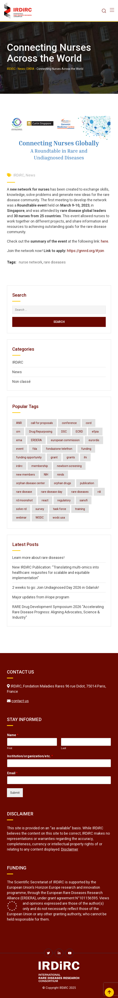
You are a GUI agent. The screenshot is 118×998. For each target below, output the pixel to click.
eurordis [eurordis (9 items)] (94, 440)
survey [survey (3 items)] (40, 509)
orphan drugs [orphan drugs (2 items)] (62, 483)
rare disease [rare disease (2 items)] (24, 491)
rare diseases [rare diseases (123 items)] (80, 491)
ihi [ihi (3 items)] (85, 457)
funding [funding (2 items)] (86, 448)
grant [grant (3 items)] (54, 457)
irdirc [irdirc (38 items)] (19, 466)
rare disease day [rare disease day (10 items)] (51, 491)
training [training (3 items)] (80, 509)
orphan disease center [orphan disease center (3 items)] (30, 483)
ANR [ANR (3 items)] (19, 423)
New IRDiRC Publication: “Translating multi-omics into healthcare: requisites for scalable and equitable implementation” (55, 572)
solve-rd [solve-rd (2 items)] (21, 509)
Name (12, 735)
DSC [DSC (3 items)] (64, 431)
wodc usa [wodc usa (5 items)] (59, 517)
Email (12, 773)
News (30, 175)
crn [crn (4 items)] (18, 431)
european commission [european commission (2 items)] (65, 440)
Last (63, 748)
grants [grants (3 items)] (71, 457)
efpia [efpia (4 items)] (95, 431)
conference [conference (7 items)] (69, 423)
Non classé (21, 381)
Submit (15, 793)
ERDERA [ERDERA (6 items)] (36, 440)
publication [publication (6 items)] (87, 483)
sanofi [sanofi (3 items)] (84, 500)
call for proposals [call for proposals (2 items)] (42, 423)
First (9, 748)
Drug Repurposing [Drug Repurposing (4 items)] (40, 431)
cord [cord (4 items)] (88, 423)
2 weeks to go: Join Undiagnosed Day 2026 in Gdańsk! (55, 587)
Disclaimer (69, 849)
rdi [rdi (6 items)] (99, 491)
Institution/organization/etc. (30, 756)
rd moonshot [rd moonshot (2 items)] (24, 500)
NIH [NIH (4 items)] (46, 474)
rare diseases (55, 262)
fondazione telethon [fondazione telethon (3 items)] (59, 448)
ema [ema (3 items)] (19, 440)
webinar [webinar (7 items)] (21, 517)
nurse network (30, 262)
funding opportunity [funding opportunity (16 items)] (29, 457)
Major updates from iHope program (40, 597)
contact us (20, 701)
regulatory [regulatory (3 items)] (64, 500)
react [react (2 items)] (45, 500)
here (104, 241)
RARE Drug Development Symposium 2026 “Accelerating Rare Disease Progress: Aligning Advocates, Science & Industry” (58, 612)
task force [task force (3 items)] (59, 509)
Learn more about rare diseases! (38, 557)
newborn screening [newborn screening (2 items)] (69, 466)
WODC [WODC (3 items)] (40, 517)
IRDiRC (18, 175)
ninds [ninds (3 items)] (60, 474)
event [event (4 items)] (19, 448)
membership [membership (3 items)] (39, 466)
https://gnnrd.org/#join (85, 251)
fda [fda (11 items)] (34, 448)
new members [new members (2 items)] (25, 474)
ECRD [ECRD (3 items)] (79, 431)
